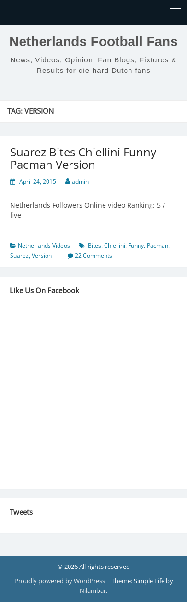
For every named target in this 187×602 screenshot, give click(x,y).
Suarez (19, 255)
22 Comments (93, 255)
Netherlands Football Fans (93, 41)
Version (42, 255)
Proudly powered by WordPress (60, 581)
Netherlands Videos (44, 245)
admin (80, 181)
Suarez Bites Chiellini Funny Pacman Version (83, 158)
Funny (136, 245)
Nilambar (93, 590)
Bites (94, 245)
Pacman (157, 245)
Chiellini (114, 245)
